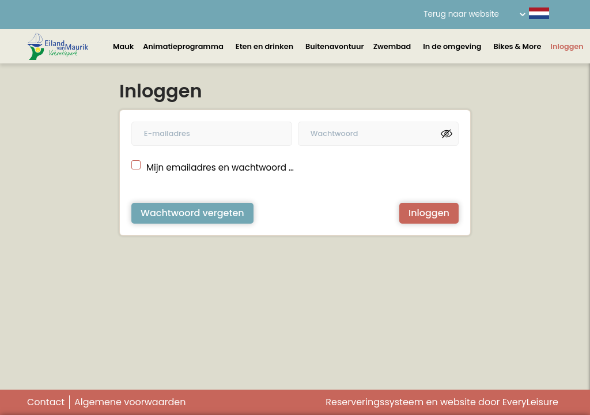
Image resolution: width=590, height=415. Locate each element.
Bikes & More (517, 46)
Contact (46, 402)
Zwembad (392, 46)
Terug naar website (461, 14)
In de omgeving (452, 46)
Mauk (123, 46)
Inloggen (566, 46)
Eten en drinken (264, 46)
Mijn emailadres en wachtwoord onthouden (220, 167)
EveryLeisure (530, 402)
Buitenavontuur (334, 46)
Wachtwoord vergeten (192, 213)
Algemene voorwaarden (130, 402)
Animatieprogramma (183, 46)
